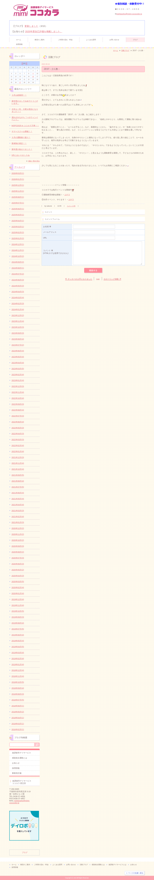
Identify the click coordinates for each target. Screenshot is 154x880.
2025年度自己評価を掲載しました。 (43, 31)
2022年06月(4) (18, 422)
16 (33, 76)
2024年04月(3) (18, 292)
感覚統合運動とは (19, 758)
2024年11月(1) (18, 250)
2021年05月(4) (18, 499)
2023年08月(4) (18, 339)
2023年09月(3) (18, 333)
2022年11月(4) (18, 392)
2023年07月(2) (18, 345)
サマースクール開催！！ (22, 131)
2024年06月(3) (18, 280)
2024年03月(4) (18, 298)
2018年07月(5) (18, 700)
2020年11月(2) (18, 534)
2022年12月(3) (18, 386)
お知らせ (16, 763)
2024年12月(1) (18, 244)
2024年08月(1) (18, 268)
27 (20, 82)
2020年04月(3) (18, 576)
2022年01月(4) (18, 451)
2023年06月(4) (18, 351)
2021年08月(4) (18, 481)
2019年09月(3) (18, 617)
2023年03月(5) (18, 369)
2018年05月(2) (18, 712)
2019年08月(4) (18, 623)
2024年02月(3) (18, 303)
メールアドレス (49, 232)
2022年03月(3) (18, 440)
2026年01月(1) (18, 179)
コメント (56, 252)
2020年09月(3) (18, 546)
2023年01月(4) (18, 380)
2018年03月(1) (18, 724)
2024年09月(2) (18, 262)
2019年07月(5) (18, 629)
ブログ (135, 40)
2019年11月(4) (18, 605)
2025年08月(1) (18, 197)
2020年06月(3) (18, 564)
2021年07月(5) (18, 487)
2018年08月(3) (18, 694)
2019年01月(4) (18, 664)
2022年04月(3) (18, 434)
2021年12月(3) (18, 457)
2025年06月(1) (18, 209)
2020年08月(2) (18, 552)
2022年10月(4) (18, 398)
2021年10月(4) (18, 469)
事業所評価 (16, 773)
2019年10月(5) (18, 611)
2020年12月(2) (18, 528)
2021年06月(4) (18, 493)
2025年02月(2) (18, 232)
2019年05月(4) (18, 641)
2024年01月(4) (18, 309)
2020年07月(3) (18, 558)
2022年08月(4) (18, 410)
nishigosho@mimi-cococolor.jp (129, 14)
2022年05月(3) (18, 428)
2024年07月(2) (18, 274)
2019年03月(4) (18, 653)
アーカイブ (19, 167)
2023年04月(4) (18, 363)
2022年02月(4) (18, 445)
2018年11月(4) (18, 676)
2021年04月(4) (18, 505)
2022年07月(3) (18, 416)
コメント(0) (71, 206)
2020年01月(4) (18, 593)
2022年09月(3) (18, 404)
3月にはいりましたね (21, 155)
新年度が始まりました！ (22, 149)
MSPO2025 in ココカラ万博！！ (25, 126)
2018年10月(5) (18, 682)
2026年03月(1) (18, 173)
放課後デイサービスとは (117, 865)
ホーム (18, 40)
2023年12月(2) (18, 315)
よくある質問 (91, 40)
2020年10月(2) (18, 540)
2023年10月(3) (18, 327)
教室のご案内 (39, 40)
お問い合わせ (114, 40)
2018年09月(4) (18, 688)
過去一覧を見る (34, 161)
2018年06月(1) (18, 706)
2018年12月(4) (18, 670)
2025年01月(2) (18, 238)
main (98, 279)
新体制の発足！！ (19, 143)
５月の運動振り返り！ (21, 137)
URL (45, 238)
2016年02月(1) (18, 729)
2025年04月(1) (18, 221)
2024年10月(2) (18, 256)
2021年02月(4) (18, 517)
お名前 (47, 226)
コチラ (67, 195)
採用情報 (19, 44)
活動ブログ (125, 50)
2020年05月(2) (18, 570)
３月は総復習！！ (19, 95)
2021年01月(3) (18, 522)
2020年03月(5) (18, 581)
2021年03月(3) (18, 511)
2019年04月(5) (18, 647)
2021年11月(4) (18, 463)
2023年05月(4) (18, 357)
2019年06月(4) (18, 635)
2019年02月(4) (18, 659)
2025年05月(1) (18, 215)
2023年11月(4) (18, 321)
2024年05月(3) (18, 286)
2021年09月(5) (18, 475)
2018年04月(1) (18, 718)
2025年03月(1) (18, 227)
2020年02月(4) (18, 587)
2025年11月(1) (18, 191)
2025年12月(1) (18, 185)
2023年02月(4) (18, 375)
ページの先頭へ (134, 873)
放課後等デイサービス (21, 753)
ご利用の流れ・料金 (65, 40)
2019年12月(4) (18, 599)
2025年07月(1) (18, 203)
